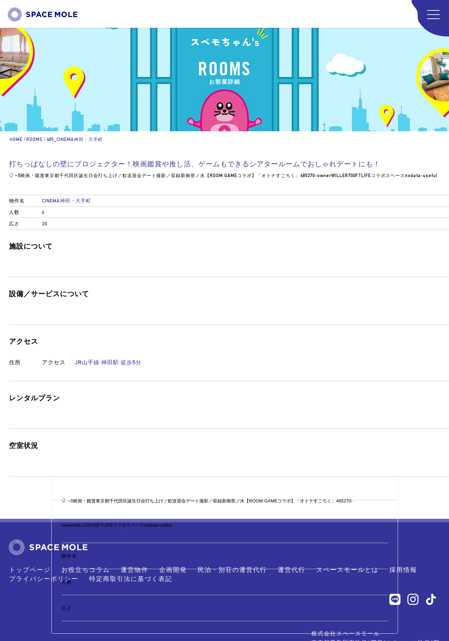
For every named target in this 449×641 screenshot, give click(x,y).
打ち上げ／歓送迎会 (120, 175)
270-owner (319, 175)
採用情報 (403, 569)
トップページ (30, 569)
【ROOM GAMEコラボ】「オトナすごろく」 (252, 175)
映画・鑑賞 (32, 175)
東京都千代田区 (62, 175)
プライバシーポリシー (43, 578)
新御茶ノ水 (193, 175)
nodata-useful (421, 175)
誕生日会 (88, 175)
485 (304, 175)
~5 (17, 175)
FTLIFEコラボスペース (380, 175)
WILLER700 (343, 175)
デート (149, 175)
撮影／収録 (168, 175)
